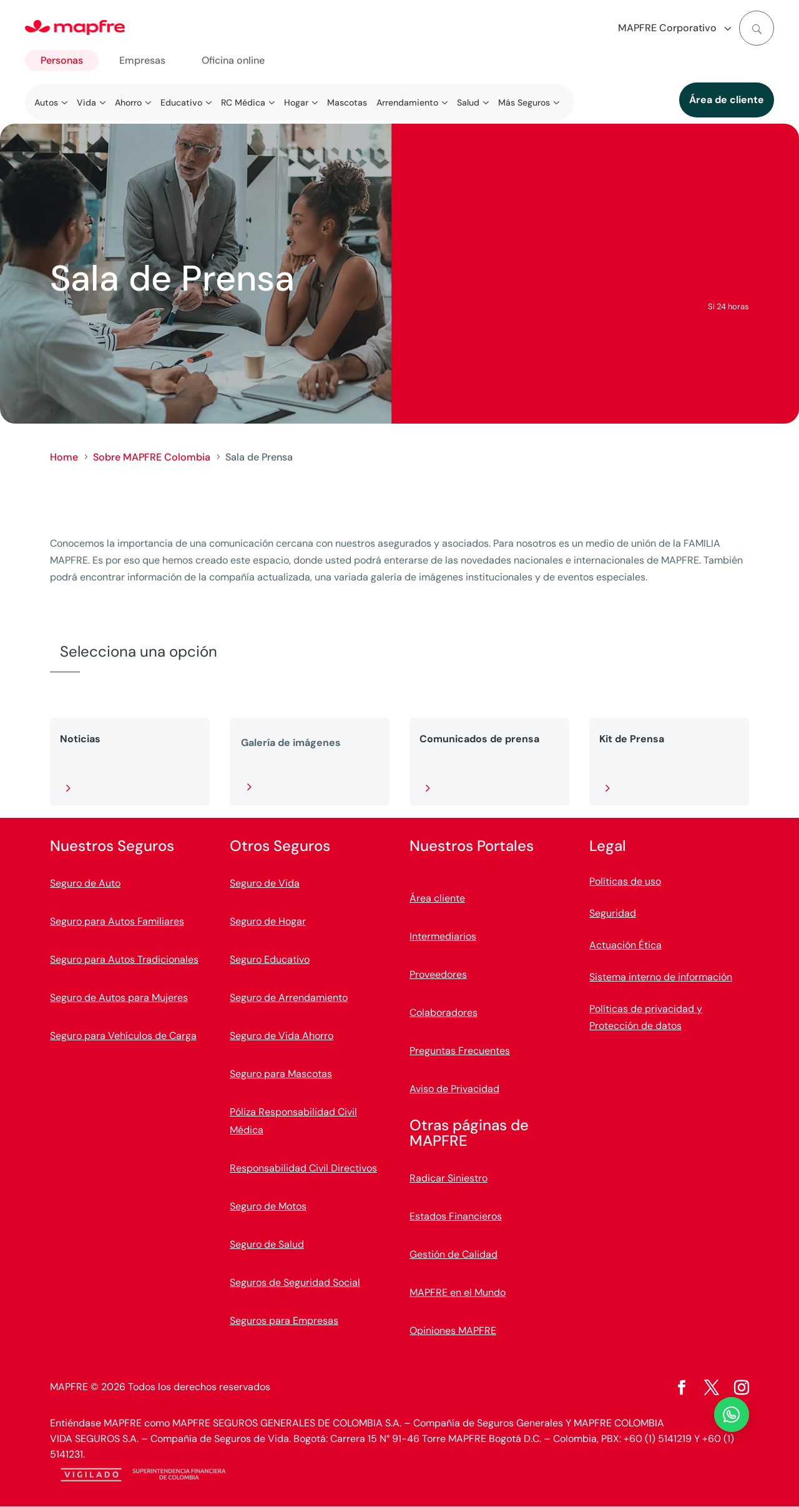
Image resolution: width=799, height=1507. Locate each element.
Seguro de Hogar (268, 921)
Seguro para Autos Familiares (117, 921)
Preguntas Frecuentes (459, 1050)
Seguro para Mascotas (281, 1073)
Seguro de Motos (268, 1206)
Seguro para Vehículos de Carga (123, 1035)
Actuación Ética (625, 945)
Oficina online (233, 60)
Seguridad (612, 913)
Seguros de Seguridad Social (295, 1282)
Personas (62, 60)
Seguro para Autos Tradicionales (124, 959)
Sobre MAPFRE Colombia (151, 457)
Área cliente (437, 898)
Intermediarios (442, 936)
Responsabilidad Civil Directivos (303, 1168)
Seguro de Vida (265, 883)
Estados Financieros (455, 1216)
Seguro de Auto (85, 883)
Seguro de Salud (267, 1244)
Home (64, 457)
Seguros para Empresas (284, 1320)
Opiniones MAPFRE (452, 1330)
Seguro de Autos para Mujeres (119, 997)
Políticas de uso (625, 881)
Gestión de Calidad (453, 1254)
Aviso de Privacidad (454, 1088)
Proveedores (438, 974)
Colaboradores (443, 1012)
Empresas (142, 60)
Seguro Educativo (270, 959)
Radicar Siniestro (448, 1178)
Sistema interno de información (660, 976)
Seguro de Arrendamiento (289, 997)
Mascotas (347, 102)
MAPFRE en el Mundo (457, 1292)
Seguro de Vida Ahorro (281, 1035)
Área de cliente (726, 99)
